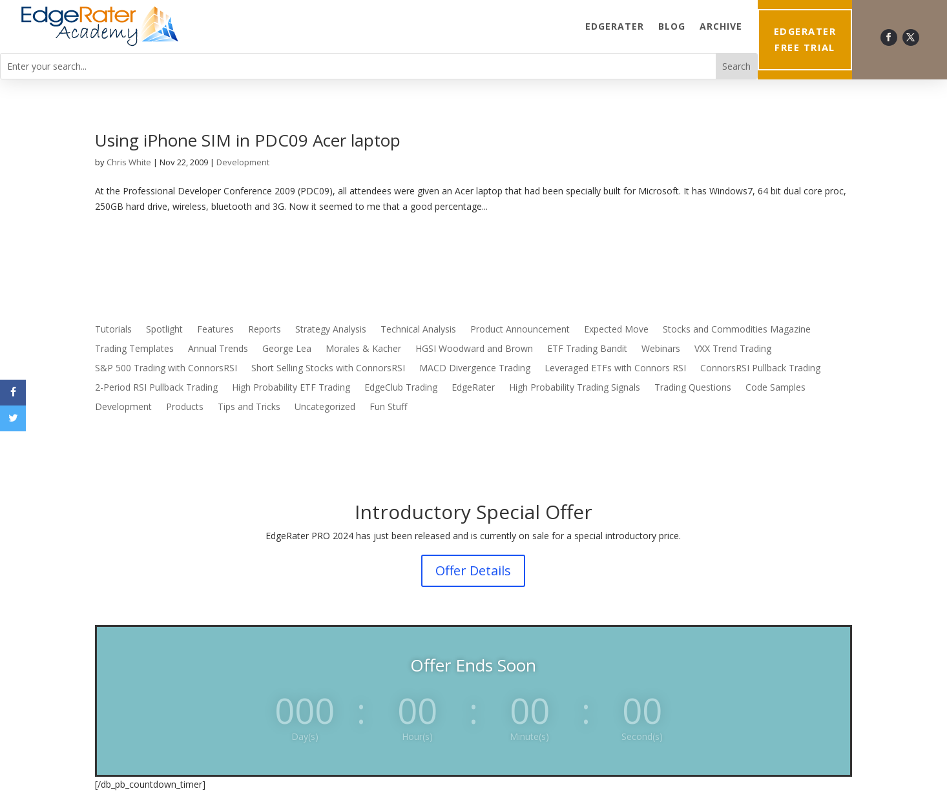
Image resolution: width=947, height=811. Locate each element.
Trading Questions (692, 388)
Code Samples (775, 388)
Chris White (129, 162)
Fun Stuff (388, 407)
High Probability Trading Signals (574, 388)
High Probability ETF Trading (291, 388)
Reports (264, 330)
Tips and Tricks (249, 407)
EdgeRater (614, 26)
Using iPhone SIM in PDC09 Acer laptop (248, 140)
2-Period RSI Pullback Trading (156, 388)
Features (215, 330)
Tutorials (113, 330)
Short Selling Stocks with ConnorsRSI (328, 369)
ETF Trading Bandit (587, 349)
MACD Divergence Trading (474, 369)
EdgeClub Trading (400, 388)
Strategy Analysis (330, 330)
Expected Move (616, 330)
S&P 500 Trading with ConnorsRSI (166, 369)
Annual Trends (218, 349)
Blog (671, 26)
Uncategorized (325, 407)
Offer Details (473, 570)
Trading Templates (134, 349)
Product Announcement (520, 330)
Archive (721, 26)
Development (242, 162)
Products (184, 407)
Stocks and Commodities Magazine (737, 330)
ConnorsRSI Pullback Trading (760, 369)
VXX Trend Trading (732, 349)
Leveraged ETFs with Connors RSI (615, 369)
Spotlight (164, 330)
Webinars (660, 349)
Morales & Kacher (363, 349)
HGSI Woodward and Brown (474, 349)
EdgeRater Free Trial (805, 39)
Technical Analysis (418, 330)
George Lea (286, 349)
